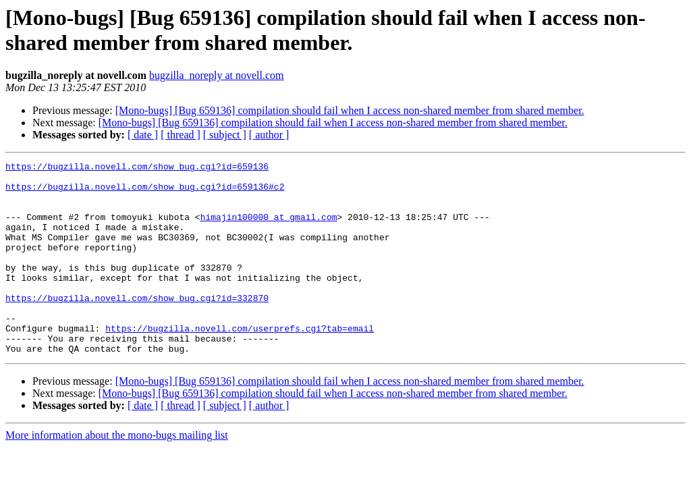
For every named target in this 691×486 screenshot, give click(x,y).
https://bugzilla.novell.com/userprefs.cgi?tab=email (239, 362)
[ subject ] (224, 134)
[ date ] (143, 134)
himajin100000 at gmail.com (268, 229)
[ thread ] (180, 134)
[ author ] (269, 134)
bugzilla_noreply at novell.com (216, 75)
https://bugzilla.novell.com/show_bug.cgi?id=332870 (137, 326)
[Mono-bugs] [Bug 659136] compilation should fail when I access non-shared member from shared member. (349, 110)
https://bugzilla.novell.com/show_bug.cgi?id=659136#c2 (144, 192)
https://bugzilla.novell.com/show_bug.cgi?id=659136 (137, 168)
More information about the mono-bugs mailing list (116, 473)
